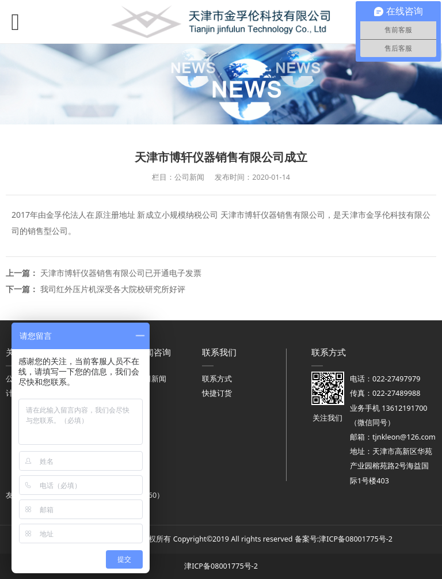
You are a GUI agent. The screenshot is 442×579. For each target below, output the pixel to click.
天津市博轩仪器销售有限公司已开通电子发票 (120, 272)
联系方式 (217, 379)
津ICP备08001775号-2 (356, 539)
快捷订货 (217, 393)
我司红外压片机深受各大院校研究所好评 (112, 288)
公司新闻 (151, 379)
